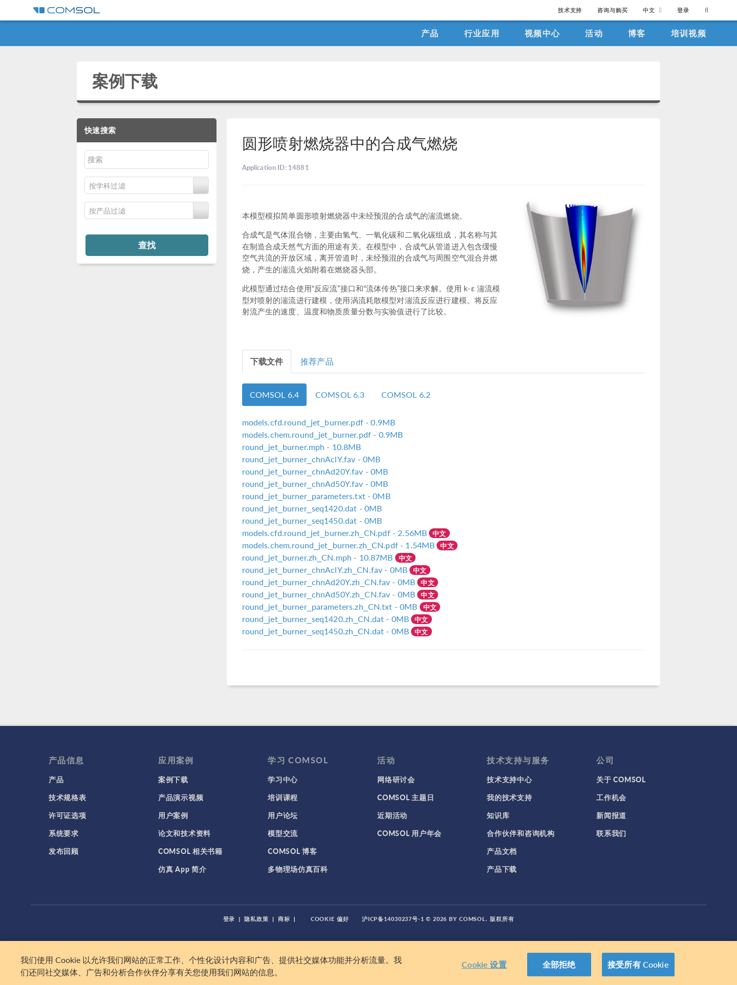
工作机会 (611, 797)
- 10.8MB (301, 447)
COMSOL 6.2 (406, 394)
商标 (284, 919)
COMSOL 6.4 (274, 394)
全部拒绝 (559, 964)
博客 (637, 33)
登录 (683, 10)
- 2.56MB (335, 533)
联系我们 (611, 833)
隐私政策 (256, 919)
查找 (147, 245)
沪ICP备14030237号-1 (393, 919)
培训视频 (688, 33)
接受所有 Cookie (638, 964)
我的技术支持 (509, 797)
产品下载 (502, 869)
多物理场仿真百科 (298, 869)
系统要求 (64, 833)
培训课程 (283, 797)
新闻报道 (611, 815)
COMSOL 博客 (292, 851)
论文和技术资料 (184, 833)
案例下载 (125, 81)
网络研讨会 (396, 779)
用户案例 (173, 815)
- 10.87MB (318, 557)
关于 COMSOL (620, 779)
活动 (594, 33)
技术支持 (570, 10)
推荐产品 (317, 361)
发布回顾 (64, 851)
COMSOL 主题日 (405, 797)
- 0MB (311, 459)
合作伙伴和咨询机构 (520, 833)
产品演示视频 (180, 797)
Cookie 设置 (484, 964)
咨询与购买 (612, 10)
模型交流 (283, 833)
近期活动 (392, 815)
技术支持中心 (509, 779)
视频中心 (542, 33)
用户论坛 (283, 815)
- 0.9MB (319, 422)
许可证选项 (67, 815)
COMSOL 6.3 (340, 394)
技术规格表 (67, 797)
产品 (430, 33)
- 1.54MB (339, 545)
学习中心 (283, 779)
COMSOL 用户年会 (409, 833)
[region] (368, 963)
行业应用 (482, 33)
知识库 (498, 815)
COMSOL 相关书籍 (190, 851)
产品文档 (502, 851)
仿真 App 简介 (182, 869)
